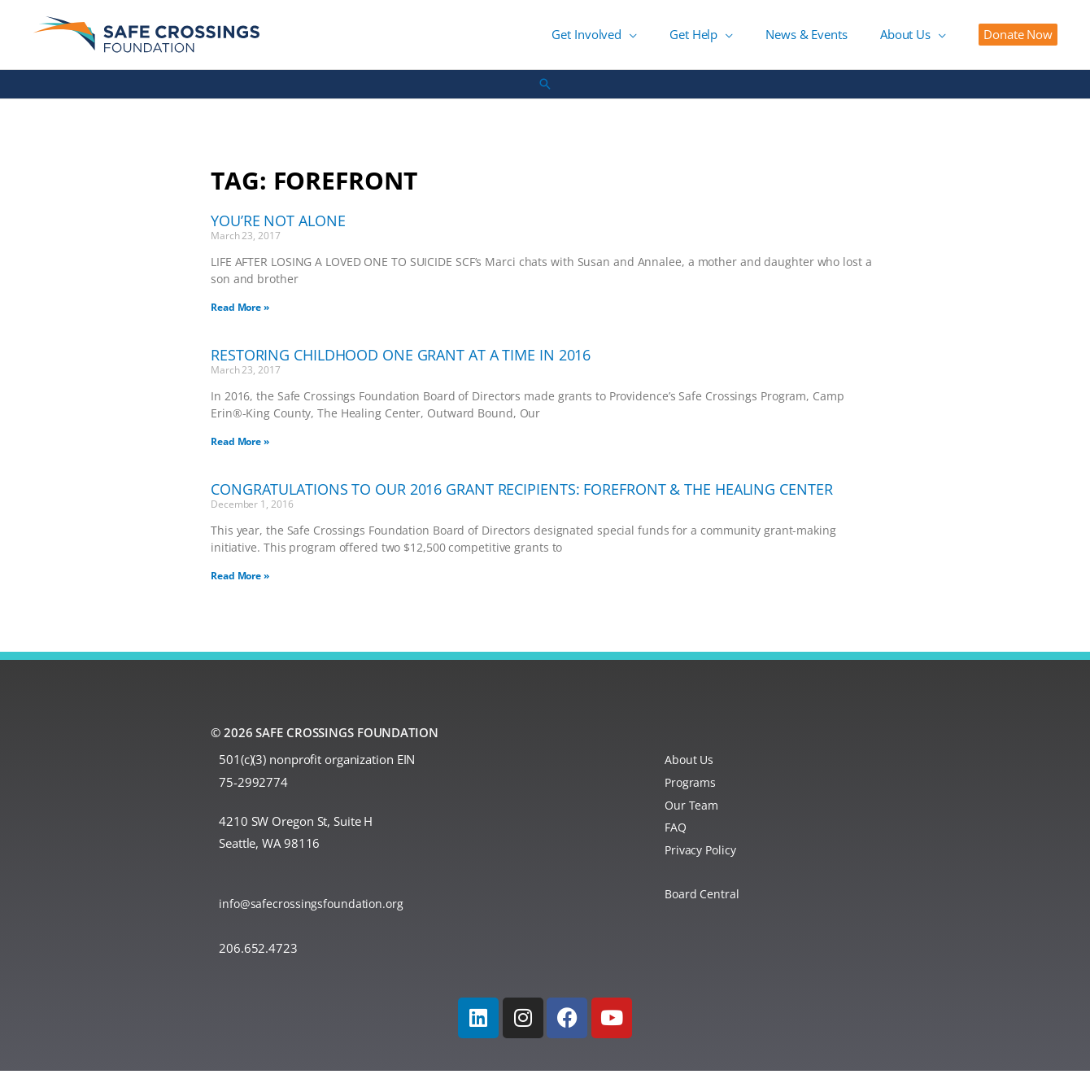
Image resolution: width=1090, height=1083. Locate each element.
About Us (690, 771)
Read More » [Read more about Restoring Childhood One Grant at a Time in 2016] (240, 454)
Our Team (692, 817)
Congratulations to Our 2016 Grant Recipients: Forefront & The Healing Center (521, 501)
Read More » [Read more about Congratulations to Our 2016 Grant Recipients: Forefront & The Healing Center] (240, 588)
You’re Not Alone (278, 232)
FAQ (676, 840)
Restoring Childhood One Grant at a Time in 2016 (401, 367)
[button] (686, 40)
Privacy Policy (703, 862)
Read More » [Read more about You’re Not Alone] (240, 319)
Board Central (703, 906)
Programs (691, 794)
